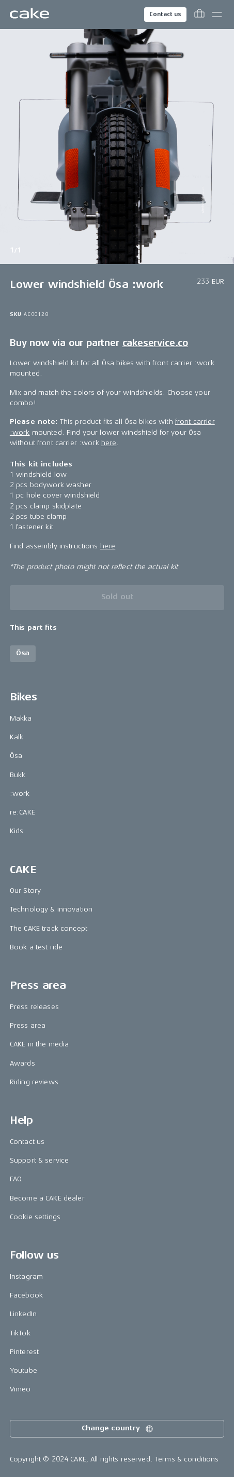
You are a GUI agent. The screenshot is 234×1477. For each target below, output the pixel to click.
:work (20, 793)
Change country (118, 1429)
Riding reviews (34, 1082)
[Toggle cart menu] (199, 14)
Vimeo (20, 1389)
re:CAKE (22, 812)
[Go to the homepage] (29, 14)
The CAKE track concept (48, 928)
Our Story (25, 890)
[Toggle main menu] (217, 14)
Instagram (26, 1276)
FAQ (16, 1179)
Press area (27, 1025)
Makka (21, 718)
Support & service (39, 1160)
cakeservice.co (155, 343)
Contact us (165, 14)
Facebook (26, 1295)
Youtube (23, 1370)
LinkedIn (23, 1314)
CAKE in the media (39, 1044)
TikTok (20, 1333)
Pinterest (24, 1352)
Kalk (17, 737)
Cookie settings (35, 1217)
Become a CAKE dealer (47, 1198)
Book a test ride (36, 947)
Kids (17, 831)
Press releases (34, 1007)
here (109, 443)
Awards (22, 1063)
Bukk (18, 775)
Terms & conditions (187, 1459)
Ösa (16, 756)
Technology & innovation (51, 909)
